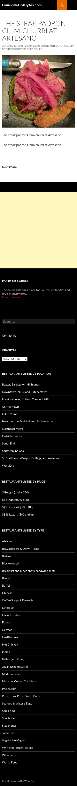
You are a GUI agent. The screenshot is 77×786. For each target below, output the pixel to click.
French (6, 622)
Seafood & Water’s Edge (17, 703)
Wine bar (8, 755)
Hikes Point (9, 414)
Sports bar (8, 718)
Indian (6, 652)
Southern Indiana (13, 450)
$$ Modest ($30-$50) (15, 499)
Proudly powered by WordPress (19, 781)
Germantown (10, 406)
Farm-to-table (11, 615)
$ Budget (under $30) (15, 492)
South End (8, 443)
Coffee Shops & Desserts (17, 600)
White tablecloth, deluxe (17, 747)
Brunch (6, 578)
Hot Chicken (10, 644)
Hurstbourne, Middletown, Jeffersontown (28, 421)
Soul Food (8, 710)
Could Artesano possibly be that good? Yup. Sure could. (38, 47)
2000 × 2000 (32, 45)
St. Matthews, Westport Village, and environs (30, 458)
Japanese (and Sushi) (15, 666)
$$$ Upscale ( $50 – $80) (17, 507)
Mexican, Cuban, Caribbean (19, 681)
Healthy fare (10, 637)
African (7, 541)
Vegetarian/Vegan (13, 740)
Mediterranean (11, 674)
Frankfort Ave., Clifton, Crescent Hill (25, 399)
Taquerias (8, 733)
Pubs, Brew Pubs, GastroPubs (21, 696)
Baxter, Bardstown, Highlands (21, 384)
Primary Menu (72, 5)
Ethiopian (8, 607)
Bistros (6, 556)
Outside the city (12, 436)
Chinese (7, 593)
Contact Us (9, 335)
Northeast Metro (13, 428)
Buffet (6, 585)
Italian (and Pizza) (13, 659)
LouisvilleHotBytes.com (22, 5)
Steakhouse (9, 725)
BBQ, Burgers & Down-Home (20, 548)
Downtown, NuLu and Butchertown (24, 392)
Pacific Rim (9, 688)
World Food (9, 762)
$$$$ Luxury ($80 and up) (18, 514)
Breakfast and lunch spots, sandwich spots (28, 570)
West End (8, 465)
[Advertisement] (38, 230)
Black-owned (10, 563)
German (7, 629)
